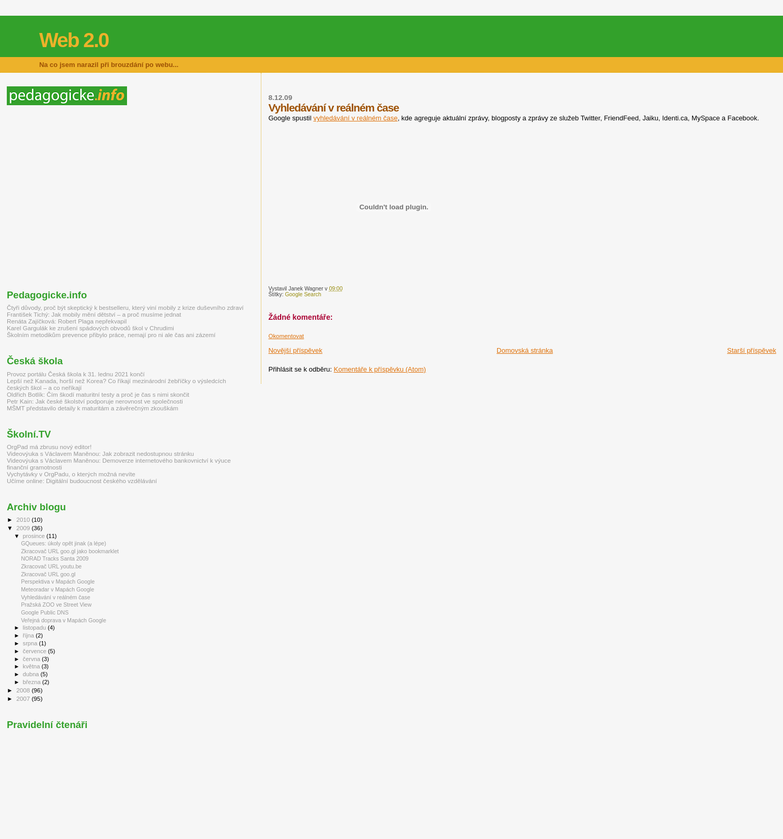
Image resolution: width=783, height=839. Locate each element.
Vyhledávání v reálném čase (55, 597)
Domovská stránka (525, 350)
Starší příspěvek (751, 350)
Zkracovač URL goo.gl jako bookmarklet (70, 551)
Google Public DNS (44, 612)
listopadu (35, 627)
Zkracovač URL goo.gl (48, 574)
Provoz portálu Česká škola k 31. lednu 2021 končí (76, 374)
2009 (23, 527)
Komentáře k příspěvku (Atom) (380, 369)
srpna (31, 643)
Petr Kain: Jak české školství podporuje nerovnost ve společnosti (95, 401)
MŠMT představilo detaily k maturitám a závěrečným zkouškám (92, 408)
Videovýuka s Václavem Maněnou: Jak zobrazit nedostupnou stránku (100, 453)
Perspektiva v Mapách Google (58, 581)
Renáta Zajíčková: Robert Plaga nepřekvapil (66, 321)
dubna (32, 674)
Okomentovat (286, 336)
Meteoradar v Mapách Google (57, 589)
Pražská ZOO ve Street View (56, 604)
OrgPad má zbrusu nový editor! (49, 446)
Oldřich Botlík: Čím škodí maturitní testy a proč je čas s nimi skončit (98, 394)
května (32, 666)
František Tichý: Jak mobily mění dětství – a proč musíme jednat (94, 314)
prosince (35, 536)
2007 (23, 698)
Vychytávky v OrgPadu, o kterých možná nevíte (71, 474)
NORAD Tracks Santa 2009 (54, 558)
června (32, 659)
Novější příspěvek (295, 350)
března (32, 682)
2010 (23, 519)
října (29, 635)
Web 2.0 (74, 40)
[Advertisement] (94, 197)
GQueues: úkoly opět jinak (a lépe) (63, 543)
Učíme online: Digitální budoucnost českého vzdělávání (82, 480)
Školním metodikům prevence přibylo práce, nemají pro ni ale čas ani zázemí (111, 334)
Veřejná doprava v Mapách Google (63, 620)
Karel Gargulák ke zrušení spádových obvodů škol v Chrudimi (90, 328)
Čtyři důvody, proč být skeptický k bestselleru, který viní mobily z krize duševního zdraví (125, 307)
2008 (23, 690)
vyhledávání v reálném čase (355, 118)
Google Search (303, 294)
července (35, 651)
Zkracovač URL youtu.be (51, 566)
